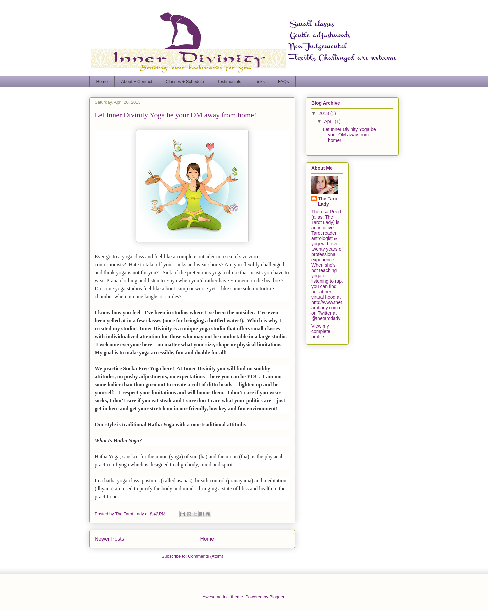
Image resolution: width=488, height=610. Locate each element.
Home (102, 81)
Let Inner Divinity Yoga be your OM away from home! (175, 115)
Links (260, 81)
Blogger (276, 596)
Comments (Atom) (205, 556)
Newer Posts (109, 539)
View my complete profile (320, 331)
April (329, 121)
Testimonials (229, 81)
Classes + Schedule (185, 81)
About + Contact (136, 81)
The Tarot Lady (328, 201)
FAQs (283, 81)
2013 (324, 113)
